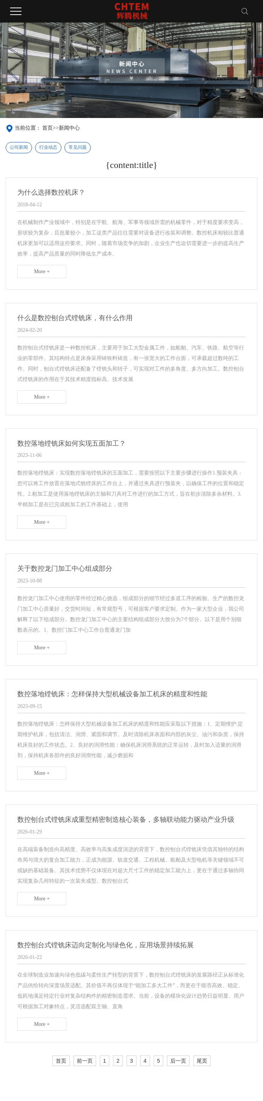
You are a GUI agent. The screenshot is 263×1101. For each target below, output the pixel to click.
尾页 (202, 1061)
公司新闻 (19, 147)
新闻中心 (69, 128)
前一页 (85, 1061)
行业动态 (48, 147)
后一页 (178, 1061)
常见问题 (78, 147)
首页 (47, 128)
